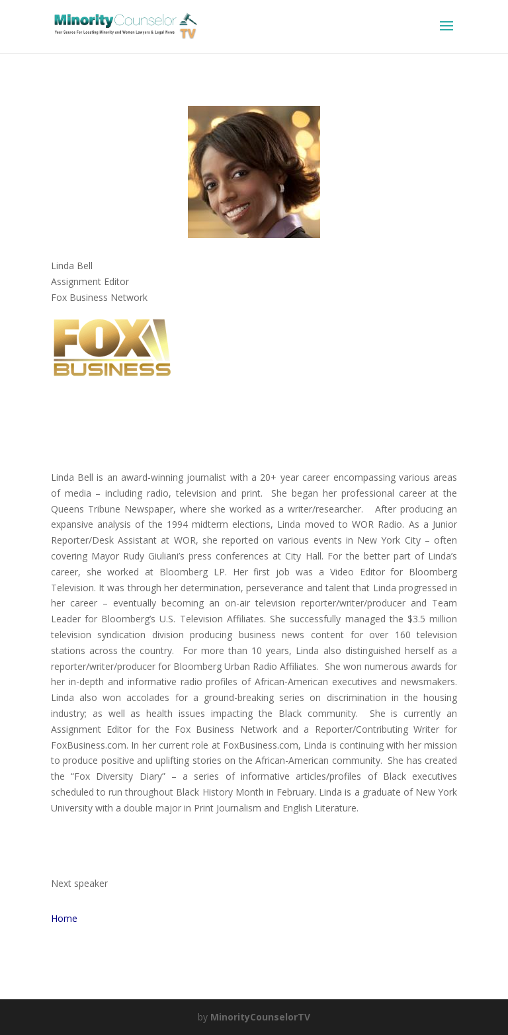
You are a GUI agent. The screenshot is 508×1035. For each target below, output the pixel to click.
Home (64, 918)
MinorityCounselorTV (260, 1017)
